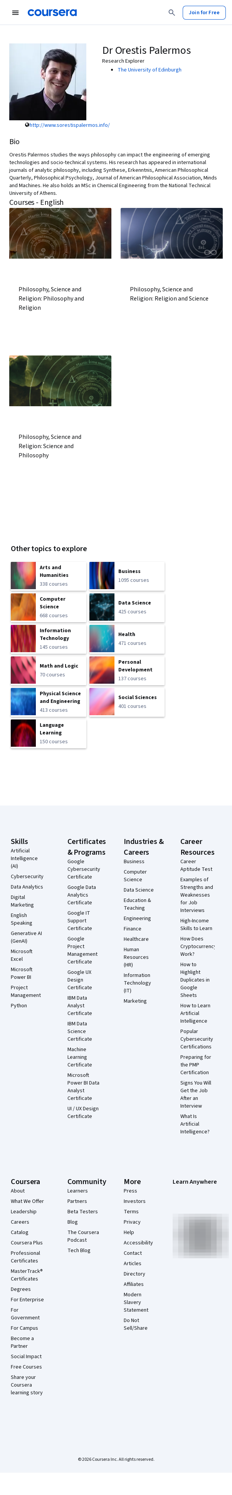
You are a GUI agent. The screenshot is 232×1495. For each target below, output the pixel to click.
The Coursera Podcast (83, 1236)
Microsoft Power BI (21, 973)
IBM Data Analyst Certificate (79, 1005)
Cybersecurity (27, 876)
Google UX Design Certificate (79, 980)
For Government (25, 1314)
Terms (131, 1212)
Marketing (135, 1001)
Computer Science (135, 876)
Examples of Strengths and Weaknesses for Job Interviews (196, 895)
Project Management (26, 991)
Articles (132, 1263)
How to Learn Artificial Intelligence (195, 1013)
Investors (135, 1201)
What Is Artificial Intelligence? (195, 1124)
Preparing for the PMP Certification (195, 1064)
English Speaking (21, 919)
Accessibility (138, 1243)
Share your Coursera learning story (27, 1385)
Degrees (21, 1289)
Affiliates (134, 1284)
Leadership (24, 1212)
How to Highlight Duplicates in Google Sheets (195, 980)
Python (19, 1006)
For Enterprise (27, 1300)
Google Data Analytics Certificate (81, 895)
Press (130, 1191)
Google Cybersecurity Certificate (83, 869)
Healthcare (136, 939)
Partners (77, 1201)
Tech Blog (79, 1250)
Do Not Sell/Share (136, 1324)
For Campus (24, 1328)
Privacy (132, 1222)
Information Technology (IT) (137, 983)
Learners (77, 1191)
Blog (72, 1222)
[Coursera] (52, 13)
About (18, 1191)
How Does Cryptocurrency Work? (198, 946)
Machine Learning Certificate (79, 1057)
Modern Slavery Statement (136, 1302)
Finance (132, 929)
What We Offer (27, 1201)
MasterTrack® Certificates (27, 1275)
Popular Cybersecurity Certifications (196, 1039)
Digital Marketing (22, 901)
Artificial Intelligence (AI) (24, 858)
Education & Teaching (137, 904)
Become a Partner (22, 1342)
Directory (134, 1274)
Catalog (20, 1232)
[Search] (172, 12)
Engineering (137, 918)
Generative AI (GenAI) (26, 937)
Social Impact (26, 1356)
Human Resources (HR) (136, 957)
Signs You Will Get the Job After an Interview (195, 1094)
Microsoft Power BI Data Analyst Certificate (83, 1086)
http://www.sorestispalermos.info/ (70, 125)
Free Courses (26, 1367)
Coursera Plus (27, 1243)
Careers (20, 1222)
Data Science (139, 890)
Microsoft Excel (21, 955)
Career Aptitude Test (196, 865)
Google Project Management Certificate (82, 950)
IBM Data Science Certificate (79, 1031)
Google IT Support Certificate (79, 920)
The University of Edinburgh (150, 70)
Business (134, 861)
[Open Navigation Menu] (15, 12)
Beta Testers (82, 1212)
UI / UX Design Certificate (83, 1112)
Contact (133, 1253)
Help (129, 1232)
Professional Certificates (25, 1257)
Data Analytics (27, 887)
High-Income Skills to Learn (196, 924)
